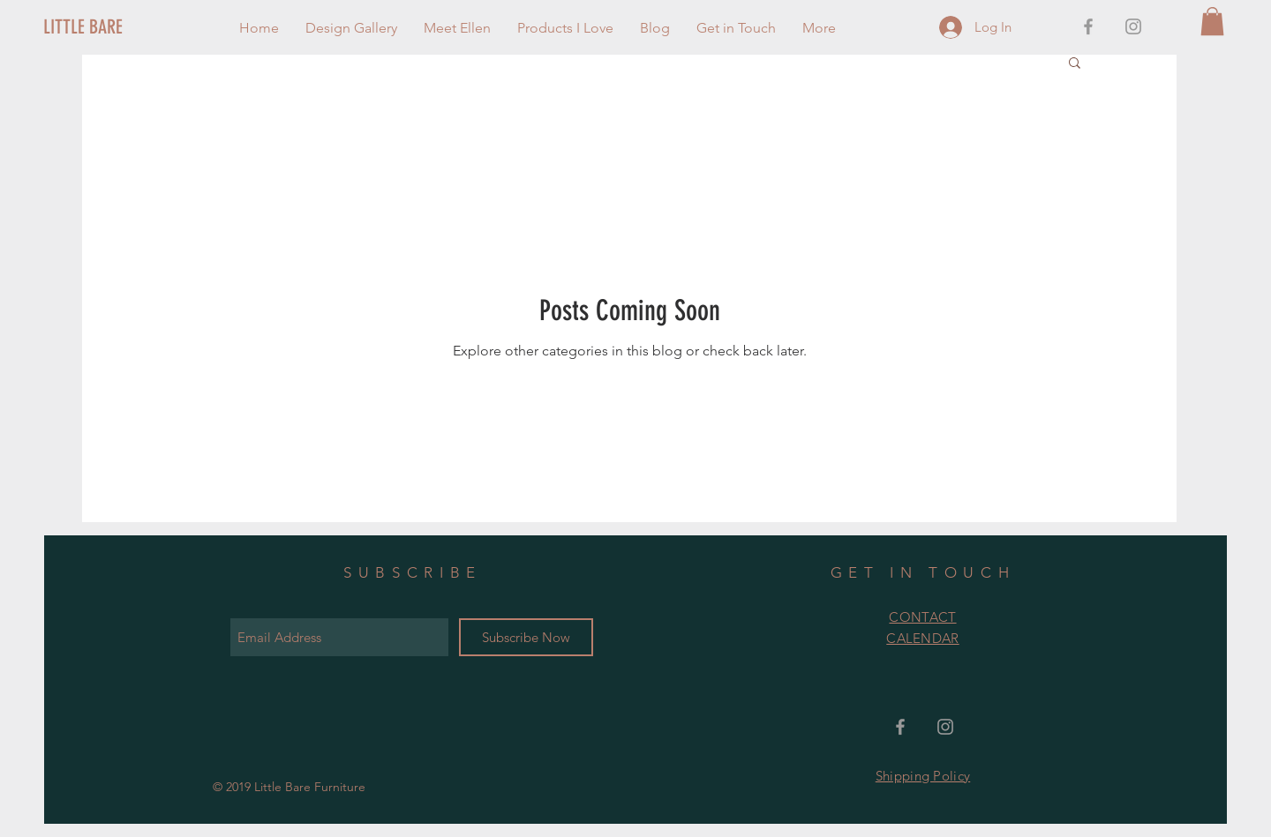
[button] (1212, 21)
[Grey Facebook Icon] (1088, 26)
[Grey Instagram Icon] (1133, 26)
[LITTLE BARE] (102, 27)
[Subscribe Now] (526, 637)
